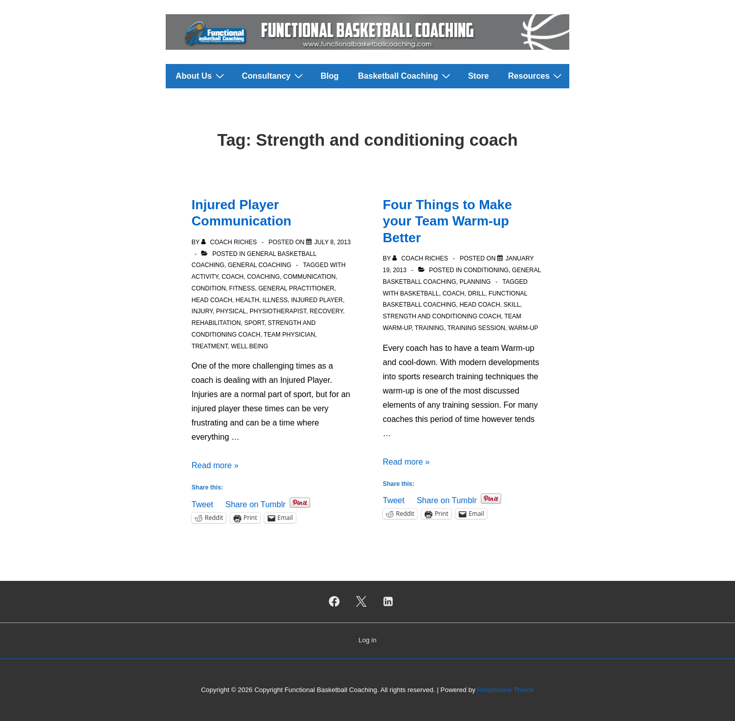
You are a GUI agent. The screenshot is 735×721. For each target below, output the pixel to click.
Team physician (289, 334)
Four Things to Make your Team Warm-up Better (447, 221)
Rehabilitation (216, 322)
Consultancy (273, 76)
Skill (512, 304)
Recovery (326, 311)
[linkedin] (387, 601)
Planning (475, 281)
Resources (536, 76)
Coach (232, 276)
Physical (231, 311)
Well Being (249, 346)
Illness (275, 300)
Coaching (263, 276)
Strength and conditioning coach (442, 316)
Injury (202, 311)
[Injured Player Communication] (332, 242)
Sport (254, 322)
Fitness (242, 288)
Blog (330, 76)
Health (247, 300)
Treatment (210, 346)
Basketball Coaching (405, 76)
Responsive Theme (505, 690)
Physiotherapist (278, 311)
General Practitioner (296, 288)
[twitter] (361, 601)
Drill (476, 293)
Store (478, 76)
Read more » (215, 465)
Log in (367, 640)
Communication (309, 276)
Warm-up (523, 328)
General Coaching (259, 265)
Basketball (419, 293)
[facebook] (334, 601)
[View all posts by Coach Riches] (230, 242)
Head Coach (212, 300)
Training (429, 328)
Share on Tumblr (255, 503)
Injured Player (317, 300)
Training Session (476, 328)
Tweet (202, 503)
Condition (209, 288)
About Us (201, 76)
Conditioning (486, 270)
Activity (205, 276)
